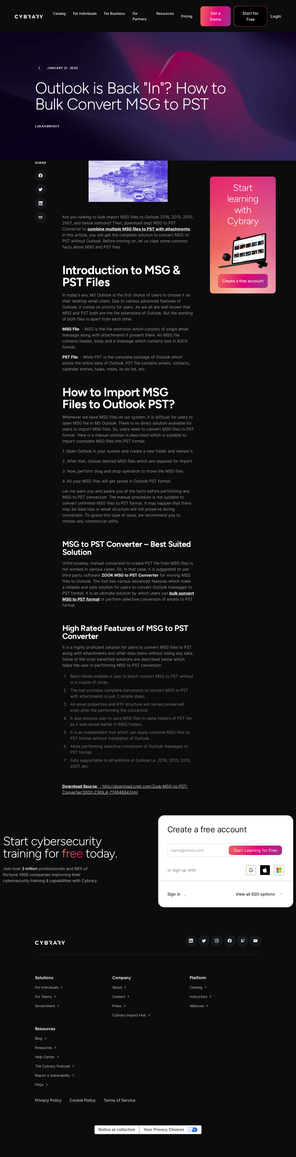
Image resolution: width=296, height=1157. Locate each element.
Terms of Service (119, 1100)
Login (275, 16)
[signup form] (225, 850)
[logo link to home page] (50, 943)
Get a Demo (215, 16)
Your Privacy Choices (163, 1129)
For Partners (140, 16)
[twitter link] (203, 940)
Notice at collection (117, 1129)
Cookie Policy (83, 1100)
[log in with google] (251, 870)
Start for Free (250, 16)
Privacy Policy (48, 1100)
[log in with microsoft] (279, 870)
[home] (29, 16)
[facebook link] (229, 940)
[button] (60, 13)
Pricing (186, 16)
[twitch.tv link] (242, 940)
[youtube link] (255, 940)
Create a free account (242, 280)
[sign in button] (179, 894)
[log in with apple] (265, 870)
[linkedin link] (190, 940)
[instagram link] (216, 940)
